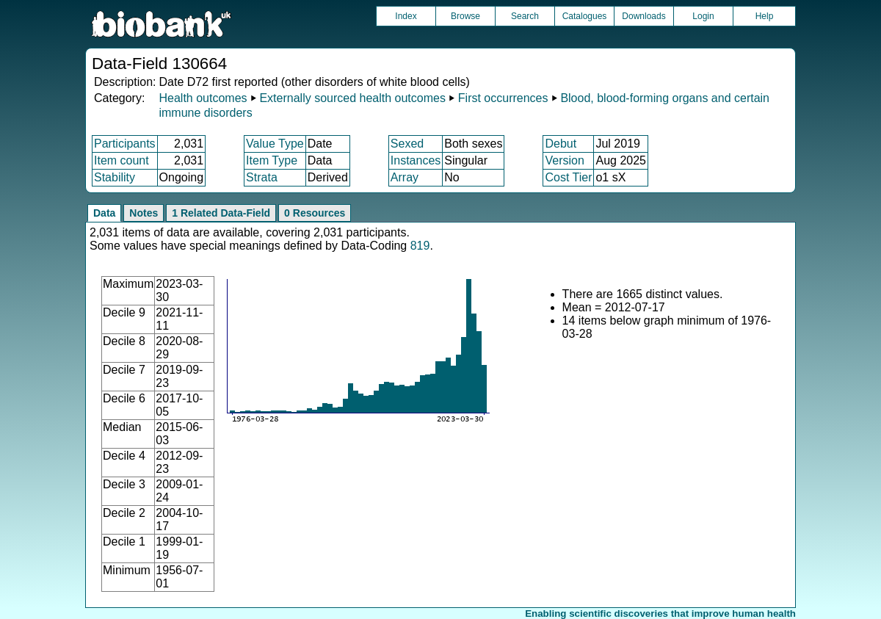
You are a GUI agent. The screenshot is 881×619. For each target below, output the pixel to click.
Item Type (271, 160)
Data (104, 213)
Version (564, 160)
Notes (143, 213)
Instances (415, 160)
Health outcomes (203, 98)
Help (764, 16)
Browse (465, 16)
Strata (262, 177)
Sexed (407, 143)
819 (420, 245)
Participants (125, 143)
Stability (114, 177)
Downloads (643, 16)
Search (525, 16)
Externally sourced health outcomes (352, 98)
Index (405, 16)
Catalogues (584, 16)
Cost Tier (568, 177)
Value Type (275, 143)
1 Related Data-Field (221, 213)
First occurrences (503, 98)
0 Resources (314, 213)
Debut (560, 143)
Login (703, 16)
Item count (121, 160)
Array (404, 177)
